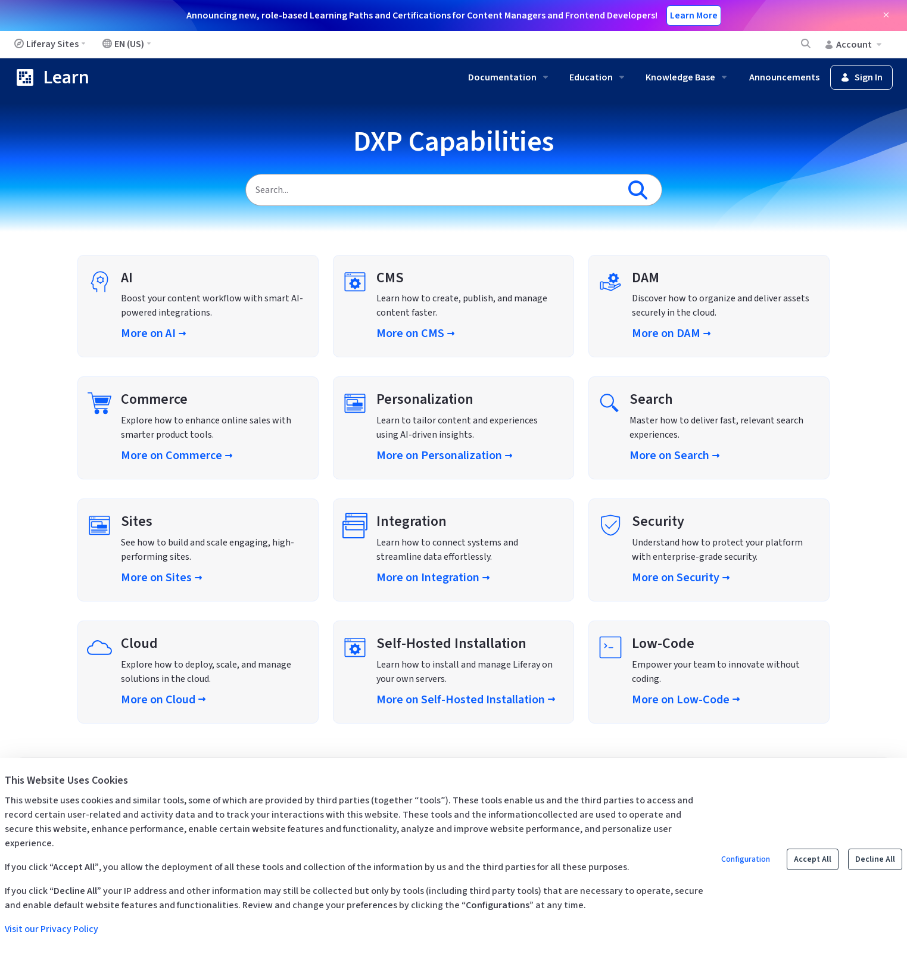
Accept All (812, 859)
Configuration (745, 859)
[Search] (432, 190)
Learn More (694, 15)
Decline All (875, 859)
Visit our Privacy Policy (51, 929)
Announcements (784, 77)
